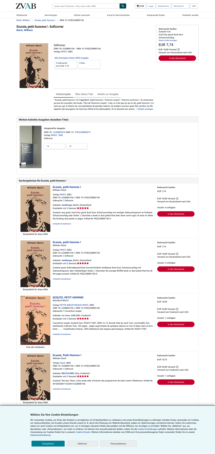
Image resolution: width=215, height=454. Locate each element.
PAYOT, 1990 (57, 135)
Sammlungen (50, 15)
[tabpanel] (104, 104)
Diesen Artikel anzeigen (168, 40)
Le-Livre (66, 315)
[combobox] (85, 6)
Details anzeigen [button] (145, 109)
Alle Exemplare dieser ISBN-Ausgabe (71, 58)
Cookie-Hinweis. (83, 432)
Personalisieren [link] (118, 443)
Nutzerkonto (163, 6)
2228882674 (59, 132)
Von (66, 64)
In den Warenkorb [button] (177, 58)
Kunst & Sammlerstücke (118, 15)
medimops (67, 205)
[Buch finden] (123, 6)
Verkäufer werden (190, 15)
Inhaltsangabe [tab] (63, 94)
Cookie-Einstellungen (148, 429)
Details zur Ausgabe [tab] (107, 94)
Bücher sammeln (82, 15)
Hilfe (194, 6)
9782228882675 (82, 132)
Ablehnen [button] (82, 443)
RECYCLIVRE (68, 373)
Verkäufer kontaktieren (62, 224)
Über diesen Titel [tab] (84, 94)
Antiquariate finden (156, 15)
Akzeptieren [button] (48, 443)
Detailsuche (21, 15)
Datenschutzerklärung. (40, 435)
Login (150, 6)
